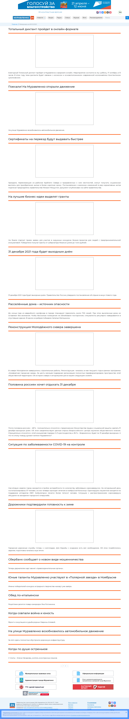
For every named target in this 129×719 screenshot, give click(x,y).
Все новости (72, 703)
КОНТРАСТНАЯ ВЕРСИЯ (50, 12)
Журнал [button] (76, 18)
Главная (14, 24)
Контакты (90, 705)
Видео (70, 705)
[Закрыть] (126, 712)
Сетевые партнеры (94, 707)
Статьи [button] (67, 18)
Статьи (70, 709)
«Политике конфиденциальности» (80, 715)
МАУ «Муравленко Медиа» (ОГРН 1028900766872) (38, 707)
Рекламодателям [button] (96, 18)
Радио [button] (59, 18)
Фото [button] (84, 18)
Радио (70, 707)
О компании (91, 703)
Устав (89, 709)
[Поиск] (114, 17)
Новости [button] (40, 18)
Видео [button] (51, 18)
